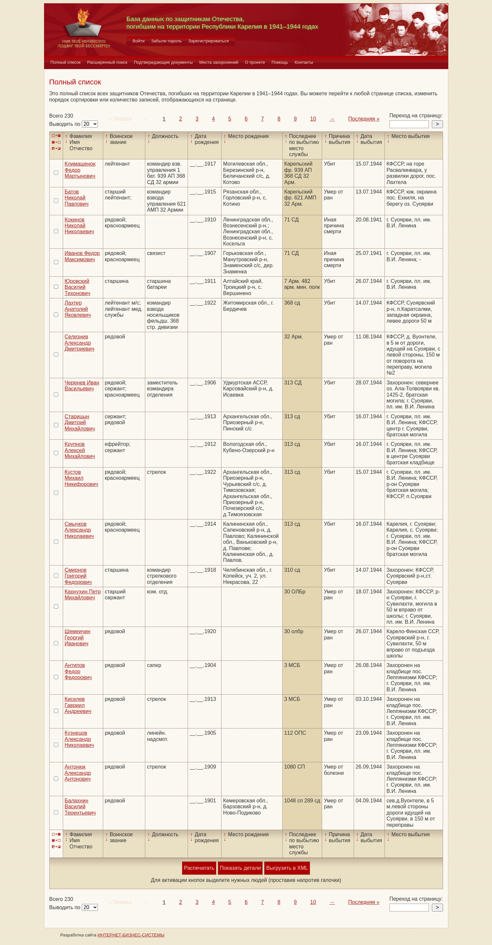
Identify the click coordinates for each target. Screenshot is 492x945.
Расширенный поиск (107, 62)
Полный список (66, 62)
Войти (139, 40)
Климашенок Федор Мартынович (80, 170)
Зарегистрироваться (208, 40)
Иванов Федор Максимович (82, 256)
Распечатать (199, 868)
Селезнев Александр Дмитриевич (80, 343)
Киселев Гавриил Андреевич (78, 705)
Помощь (279, 62)
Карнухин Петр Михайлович (83, 594)
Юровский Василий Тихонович (77, 287)
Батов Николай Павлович (77, 198)
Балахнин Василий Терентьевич (80, 807)
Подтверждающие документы (163, 62)
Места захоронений (218, 62)
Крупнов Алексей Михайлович (80, 450)
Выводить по (65, 124)
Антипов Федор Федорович (78, 671)
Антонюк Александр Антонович (78, 773)
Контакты (304, 62)
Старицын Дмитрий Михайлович (80, 422)
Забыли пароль (166, 40)
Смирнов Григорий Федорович (78, 576)
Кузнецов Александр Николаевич (79, 739)
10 (313, 119)
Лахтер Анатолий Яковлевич (78, 309)
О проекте (255, 62)
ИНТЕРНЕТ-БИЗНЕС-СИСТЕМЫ (131, 935)
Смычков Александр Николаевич (79, 530)
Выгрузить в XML (287, 868)
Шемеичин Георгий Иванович (78, 637)
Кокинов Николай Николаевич (79, 226)
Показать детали (240, 868)
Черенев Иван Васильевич (82, 385)
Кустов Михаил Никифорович (81, 478)
